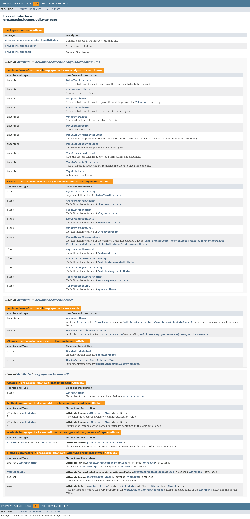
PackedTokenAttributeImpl (83, 237)
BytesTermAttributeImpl (81, 191)
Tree (43, 3)
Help (65, 3)
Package (18, 3)
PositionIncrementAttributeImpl (87, 258)
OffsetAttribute (76, 116)
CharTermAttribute (78, 89)
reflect (94, 486)
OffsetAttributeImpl (79, 228)
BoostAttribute (76, 318)
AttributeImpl (75, 392)
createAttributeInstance (103, 462)
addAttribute (95, 413)
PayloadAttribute (77, 125)
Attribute (36, 30)
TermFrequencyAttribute (81, 153)
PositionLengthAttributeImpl (85, 267)
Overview (6, 3)
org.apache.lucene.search (20, 46)
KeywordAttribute (77, 107)
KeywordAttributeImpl (80, 219)
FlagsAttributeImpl (78, 209)
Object (172, 486)
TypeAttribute (75, 171)
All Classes (53, 9)
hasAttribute (95, 477)
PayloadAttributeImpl (80, 249)
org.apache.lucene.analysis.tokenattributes (31, 40)
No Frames (35, 9)
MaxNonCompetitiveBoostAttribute (87, 330)
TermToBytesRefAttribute (82, 162)
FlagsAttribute (76, 98)
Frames (23, 9)
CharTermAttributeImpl (80, 200)
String (155, 486)
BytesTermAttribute (78, 80)
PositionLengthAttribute (82, 144)
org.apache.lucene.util (18, 52)
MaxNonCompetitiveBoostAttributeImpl (90, 360)
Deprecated (54, 3)
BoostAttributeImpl (78, 351)
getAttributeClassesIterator (105, 442)
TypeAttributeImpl (78, 285)
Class (28, 3)
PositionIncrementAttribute (84, 134)
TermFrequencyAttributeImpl (84, 276)
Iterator (12, 442)
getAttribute (95, 422)
